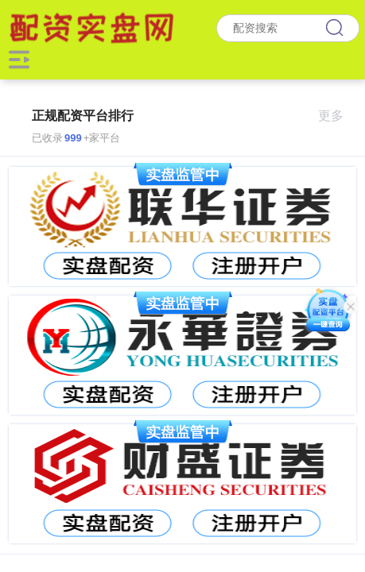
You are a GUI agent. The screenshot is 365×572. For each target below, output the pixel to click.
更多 (337, 115)
